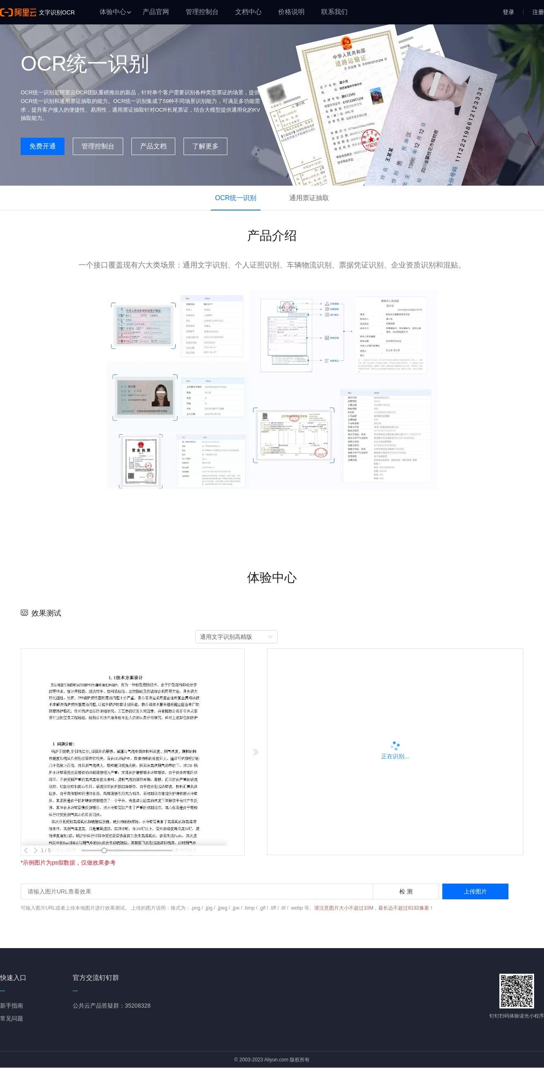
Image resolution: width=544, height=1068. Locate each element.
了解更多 (205, 146)
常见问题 (11, 1018)
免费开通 (42, 146)
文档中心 (248, 11)
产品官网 (156, 11)
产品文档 (153, 146)
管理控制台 (202, 11)
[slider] (104, 850)
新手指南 (11, 1005)
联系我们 (334, 11)
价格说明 (291, 11)
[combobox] (236, 636)
